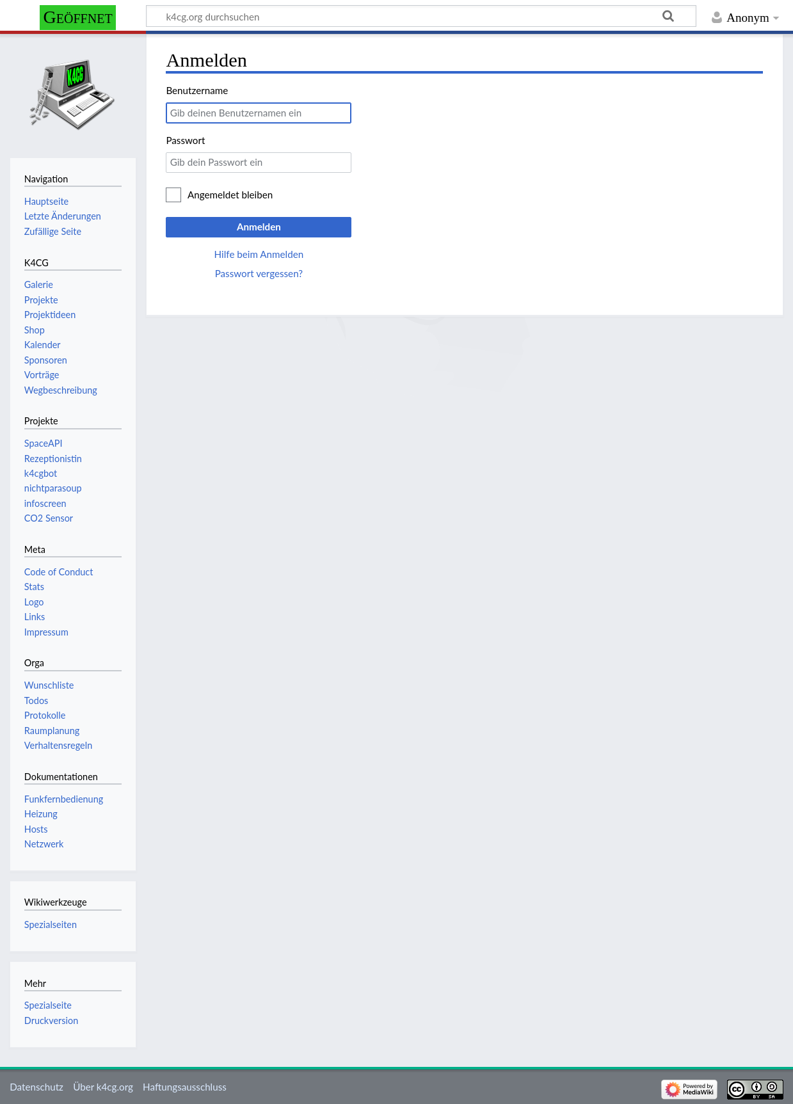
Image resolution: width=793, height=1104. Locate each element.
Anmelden (259, 226)
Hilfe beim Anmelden (259, 254)
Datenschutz (36, 1086)
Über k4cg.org (103, 1086)
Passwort (185, 140)
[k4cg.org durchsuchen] (421, 16)
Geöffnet (78, 17)
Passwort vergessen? (259, 273)
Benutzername (197, 90)
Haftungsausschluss (185, 1086)
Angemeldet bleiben (230, 194)
